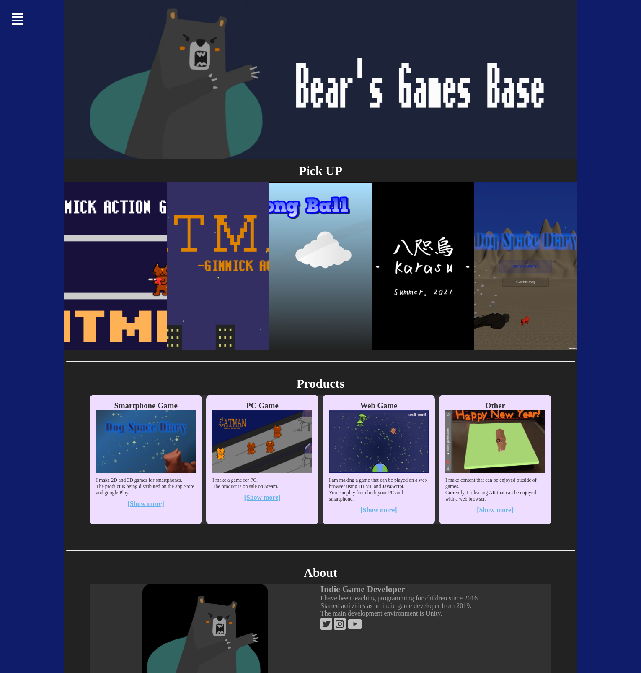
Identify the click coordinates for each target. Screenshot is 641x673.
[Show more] (146, 503)
